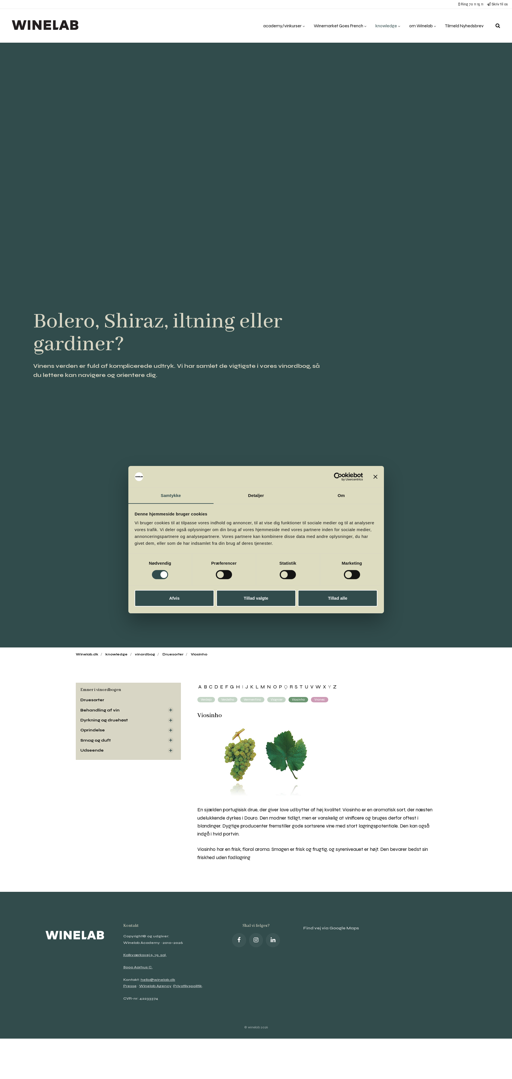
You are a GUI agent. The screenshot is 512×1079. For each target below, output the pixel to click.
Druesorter (92, 700)
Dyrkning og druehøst (104, 720)
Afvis (174, 598)
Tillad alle (337, 598)
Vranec (320, 700)
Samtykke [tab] (171, 495)
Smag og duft (95, 740)
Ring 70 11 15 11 (470, 4)
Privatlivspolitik (187, 986)
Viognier (277, 700)
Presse (130, 986)
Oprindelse (92, 730)
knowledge (386, 25)
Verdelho (227, 700)
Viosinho (298, 700)
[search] (498, 26)
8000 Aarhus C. (137, 967)
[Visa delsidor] (171, 710)
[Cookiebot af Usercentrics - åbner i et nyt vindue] (338, 476)
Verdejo (206, 700)
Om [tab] (341, 495)
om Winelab (421, 25)
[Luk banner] (375, 476)
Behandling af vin (100, 710)
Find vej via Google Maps (331, 928)
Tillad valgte (256, 598)
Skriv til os (497, 4)
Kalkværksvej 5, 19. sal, (144, 955)
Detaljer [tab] (256, 495)
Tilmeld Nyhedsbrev (464, 25)
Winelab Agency (155, 986)
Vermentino (252, 700)
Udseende (92, 750)
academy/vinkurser (279, 25)
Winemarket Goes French (336, 25)
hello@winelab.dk (158, 980)
